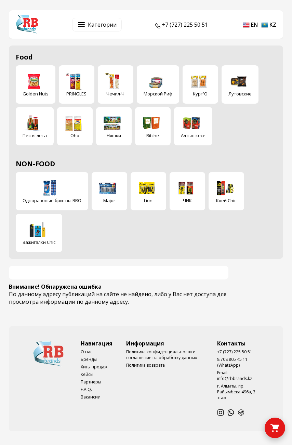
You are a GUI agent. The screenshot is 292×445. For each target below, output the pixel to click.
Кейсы (87, 374)
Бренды (89, 359)
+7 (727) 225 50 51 (234, 352)
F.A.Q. (86, 389)
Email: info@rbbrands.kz (234, 375)
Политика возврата (145, 365)
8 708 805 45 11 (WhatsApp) (232, 362)
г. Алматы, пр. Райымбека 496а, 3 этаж (236, 392)
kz (268, 24)
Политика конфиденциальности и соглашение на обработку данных (161, 355)
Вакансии (91, 397)
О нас (86, 352)
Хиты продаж (94, 367)
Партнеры (91, 382)
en (250, 24)
